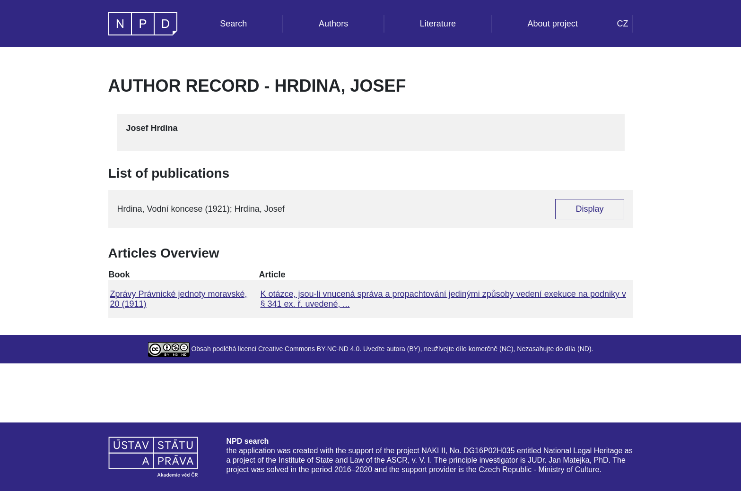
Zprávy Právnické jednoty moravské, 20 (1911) (178, 299)
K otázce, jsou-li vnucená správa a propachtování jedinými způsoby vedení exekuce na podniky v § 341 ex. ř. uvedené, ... (443, 299)
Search (233, 23)
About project (553, 23)
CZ (622, 23)
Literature (438, 23)
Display (589, 209)
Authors (333, 23)
